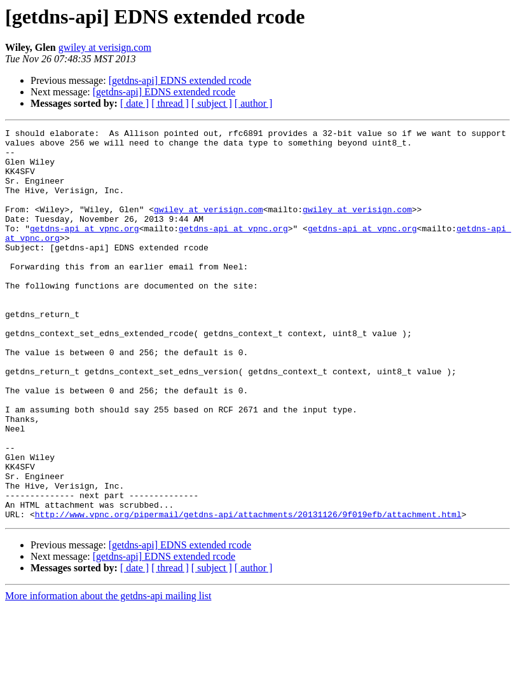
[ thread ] (170, 103)
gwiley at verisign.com (104, 47)
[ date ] (134, 103)
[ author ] (254, 103)
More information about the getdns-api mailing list (108, 673)
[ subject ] (211, 103)
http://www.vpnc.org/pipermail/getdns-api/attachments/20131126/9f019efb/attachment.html (248, 592)
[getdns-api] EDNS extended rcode (180, 80)
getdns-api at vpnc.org (84, 249)
